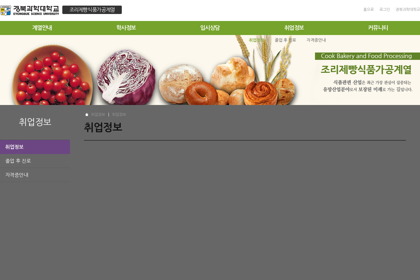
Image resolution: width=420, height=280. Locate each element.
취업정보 (294, 27)
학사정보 (126, 27)
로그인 (384, 10)
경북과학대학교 (408, 10)
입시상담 (210, 27)
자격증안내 (16, 175)
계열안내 (42, 27)
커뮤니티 (378, 27)
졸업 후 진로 (18, 161)
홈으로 (368, 10)
